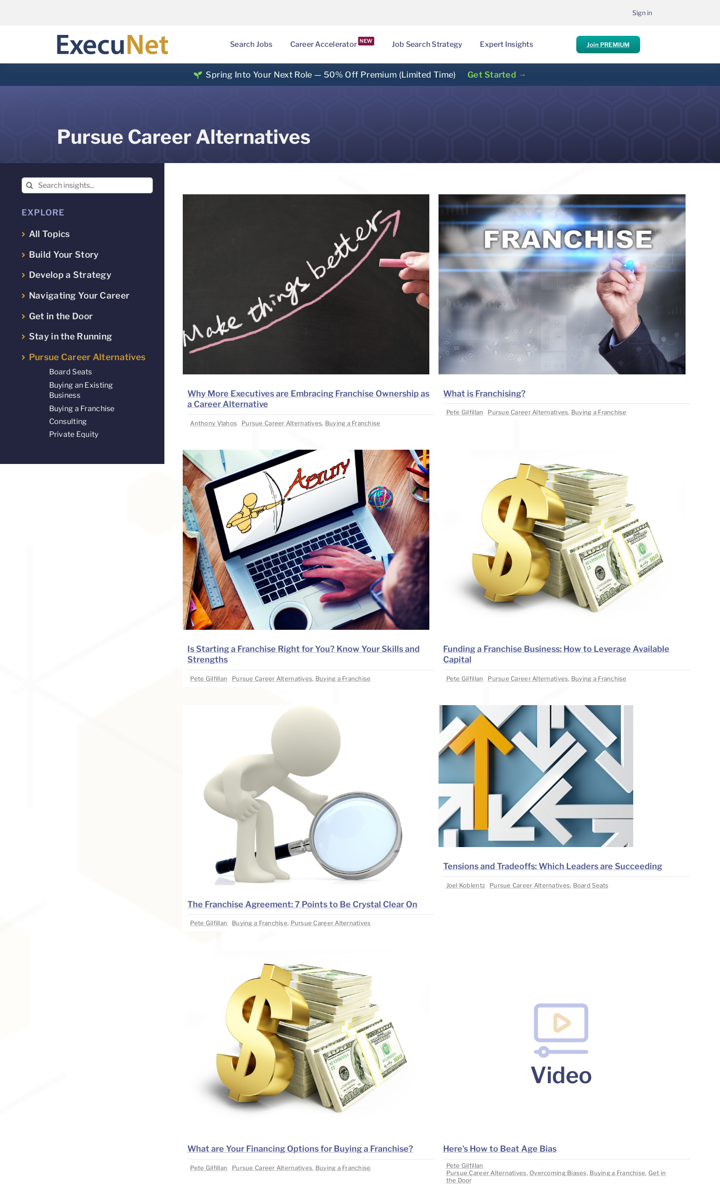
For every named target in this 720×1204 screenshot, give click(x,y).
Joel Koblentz (465, 885)
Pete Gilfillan (465, 412)
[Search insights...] (87, 185)
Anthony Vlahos (213, 423)
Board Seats (591, 885)
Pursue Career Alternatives (282, 423)
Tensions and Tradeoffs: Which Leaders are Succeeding (552, 866)
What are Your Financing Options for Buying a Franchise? (300, 1148)
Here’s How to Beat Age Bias (500, 1148)
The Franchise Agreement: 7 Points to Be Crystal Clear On (302, 904)
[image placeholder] (306, 198)
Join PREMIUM (608, 44)
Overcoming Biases (558, 1172)
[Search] (30, 185)
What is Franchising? (484, 393)
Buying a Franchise (353, 423)
